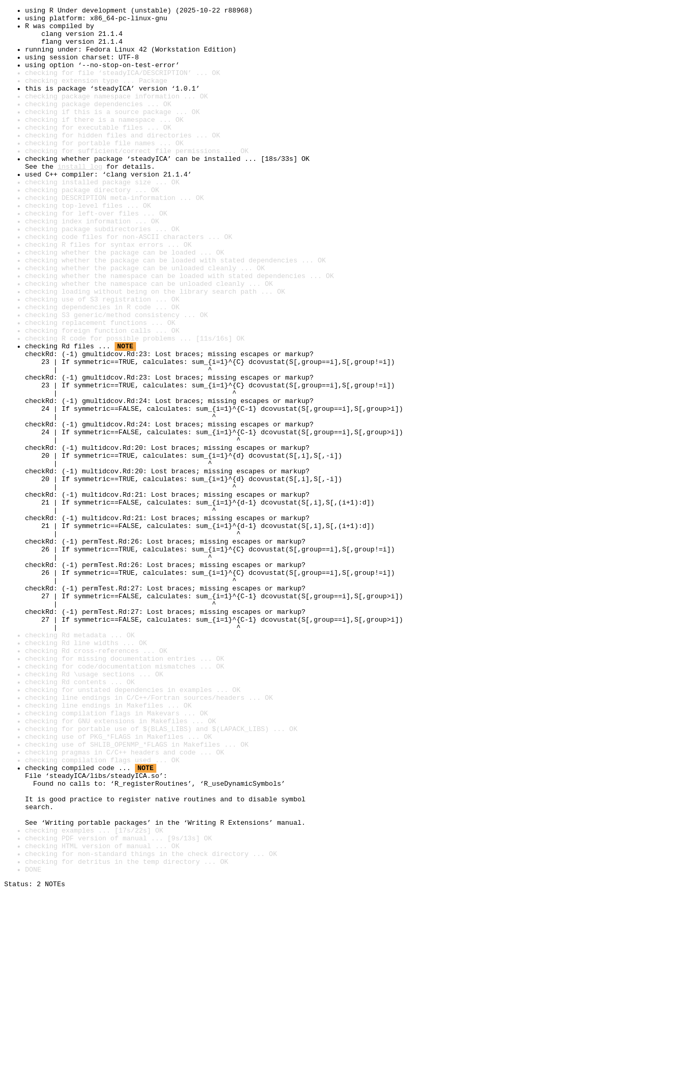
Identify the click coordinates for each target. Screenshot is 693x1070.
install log (79, 199)
